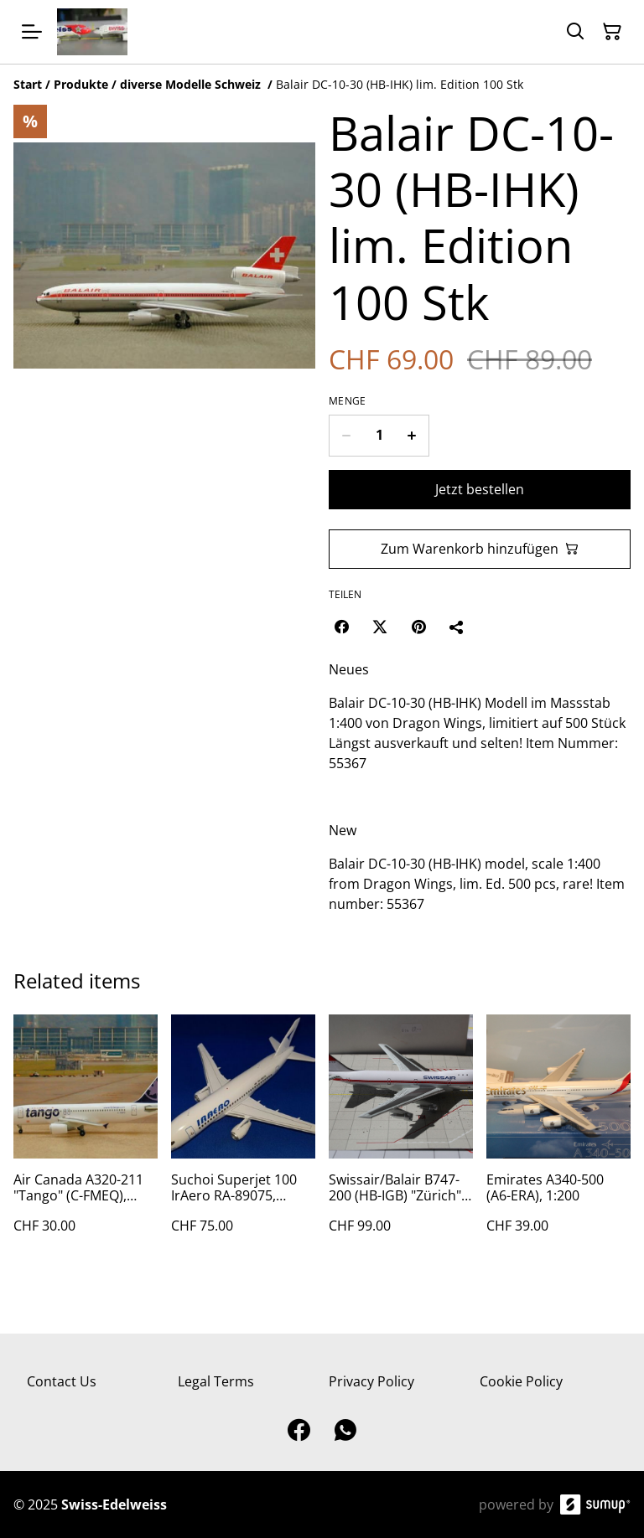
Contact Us (61, 1381)
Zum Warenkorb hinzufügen (480, 548)
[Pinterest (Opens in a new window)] (418, 626)
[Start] (27, 84)
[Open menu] (31, 31)
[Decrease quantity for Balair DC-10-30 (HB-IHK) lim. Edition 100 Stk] (346, 436)
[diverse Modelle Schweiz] (192, 84)
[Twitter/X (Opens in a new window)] (379, 626)
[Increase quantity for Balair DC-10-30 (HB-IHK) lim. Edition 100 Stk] (412, 436)
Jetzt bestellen (479, 489)
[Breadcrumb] (322, 85)
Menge (347, 401)
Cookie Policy (521, 1381)
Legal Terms (216, 1381)
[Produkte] (81, 84)
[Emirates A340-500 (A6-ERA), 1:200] (558, 1140)
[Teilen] (457, 626)
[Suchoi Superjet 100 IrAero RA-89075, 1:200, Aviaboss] (243, 1140)
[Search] (575, 31)
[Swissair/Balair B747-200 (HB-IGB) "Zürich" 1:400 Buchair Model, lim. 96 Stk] (401, 1140)
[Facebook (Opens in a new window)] (341, 626)
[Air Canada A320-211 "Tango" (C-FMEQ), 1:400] (85, 1140)
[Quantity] (379, 436)
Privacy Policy (371, 1381)
